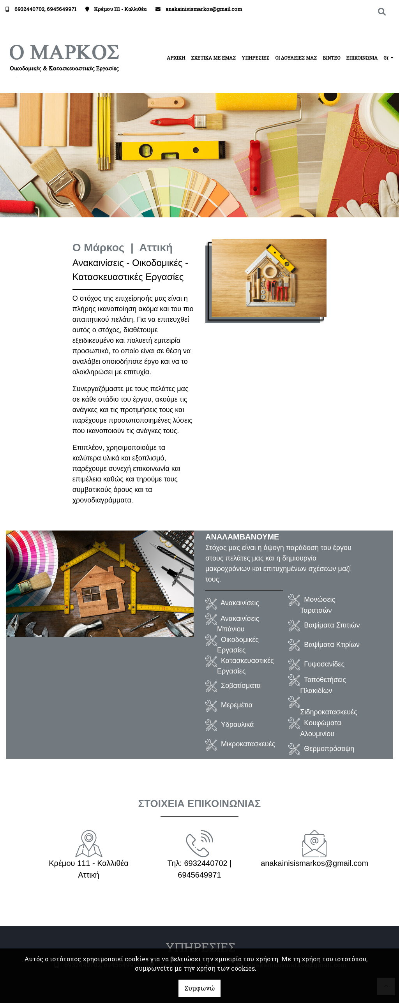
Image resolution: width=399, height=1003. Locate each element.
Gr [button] (386, 58)
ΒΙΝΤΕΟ (331, 58)
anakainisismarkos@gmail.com (204, 9)
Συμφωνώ (199, 988)
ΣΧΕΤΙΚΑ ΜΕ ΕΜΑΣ (213, 58)
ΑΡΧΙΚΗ (176, 58)
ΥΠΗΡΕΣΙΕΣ (255, 58)
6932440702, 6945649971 (45, 9)
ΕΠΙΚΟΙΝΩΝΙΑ (362, 58)
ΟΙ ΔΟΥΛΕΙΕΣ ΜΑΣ (296, 58)
